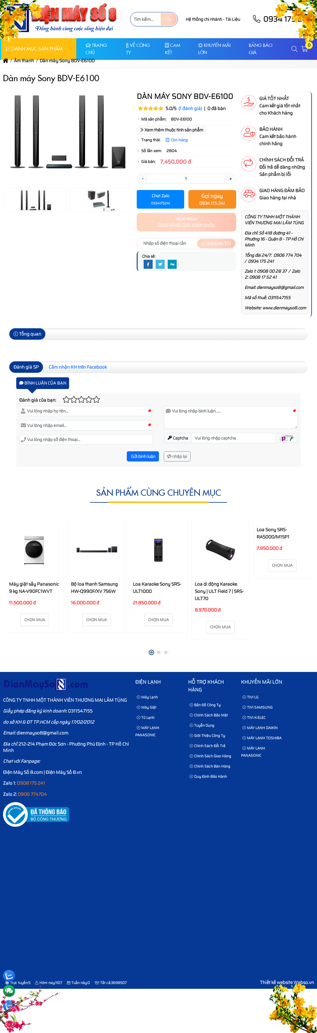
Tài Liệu (232, 19)
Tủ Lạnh (145, 717)
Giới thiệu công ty (207, 735)
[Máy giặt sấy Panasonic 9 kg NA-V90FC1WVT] (35, 550)
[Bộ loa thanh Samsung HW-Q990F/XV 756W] (96, 550)
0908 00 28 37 (272, 271)
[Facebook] (148, 264)
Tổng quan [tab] (27, 334)
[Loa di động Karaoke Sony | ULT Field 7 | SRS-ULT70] (220, 550)
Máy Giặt (146, 707)
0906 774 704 (287, 255)
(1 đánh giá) (190, 108)
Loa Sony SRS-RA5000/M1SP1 (273, 533)
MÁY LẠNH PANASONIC (147, 731)
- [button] (142, 178)
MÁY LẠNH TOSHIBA (262, 738)
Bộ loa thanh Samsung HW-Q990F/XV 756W (94, 588)
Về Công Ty (138, 48)
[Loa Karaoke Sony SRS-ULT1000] (158, 550)
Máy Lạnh (147, 697)
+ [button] (230, 178)
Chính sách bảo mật (209, 715)
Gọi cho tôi (216, 243)
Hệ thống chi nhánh (204, 19)
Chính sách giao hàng (210, 756)
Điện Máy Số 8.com (23, 772)
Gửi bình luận (142, 456)
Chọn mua (34, 620)
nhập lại (177, 456)
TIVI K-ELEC (254, 717)
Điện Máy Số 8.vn (64, 772)
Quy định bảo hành (208, 776)
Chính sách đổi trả (207, 746)
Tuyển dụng (202, 725)
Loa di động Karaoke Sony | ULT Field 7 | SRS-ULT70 (219, 591)
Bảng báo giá (260, 48)
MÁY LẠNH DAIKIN (260, 728)
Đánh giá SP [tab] (26, 367)
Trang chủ (96, 48)
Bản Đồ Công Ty (205, 705)
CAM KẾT (172, 48)
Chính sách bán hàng (210, 766)
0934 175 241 (261, 261)
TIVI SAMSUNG (257, 707)
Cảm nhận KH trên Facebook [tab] (78, 367)
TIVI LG (250, 697)
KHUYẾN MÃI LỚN (214, 48)
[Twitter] (160, 264)
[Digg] (172, 264)
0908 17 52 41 (262, 277)
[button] (295, 49)
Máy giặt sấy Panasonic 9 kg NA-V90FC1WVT (34, 588)
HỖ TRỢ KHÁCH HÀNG (206, 686)
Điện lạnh (148, 682)
